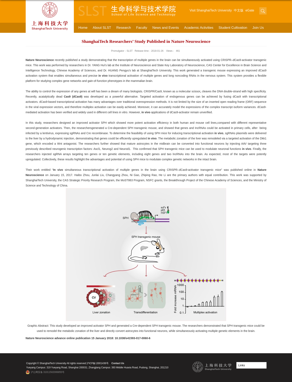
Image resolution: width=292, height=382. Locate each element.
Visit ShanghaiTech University (210, 10)
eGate (249, 10)
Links (241, 365)
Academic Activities (199, 28)
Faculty (141, 28)
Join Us (258, 28)
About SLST (102, 28)
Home (82, 28)
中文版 (238, 10)
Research (123, 28)
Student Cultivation (233, 28)
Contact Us (117, 363)
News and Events (165, 28)
